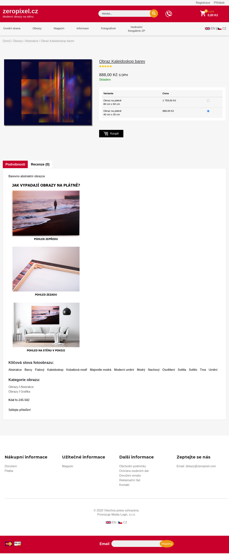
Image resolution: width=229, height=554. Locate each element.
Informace (79, 29)
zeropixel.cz (21, 13)
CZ (224, 29)
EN (213, 29)
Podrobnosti (15, 165)
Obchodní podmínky (132, 467)
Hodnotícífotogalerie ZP (131, 29)
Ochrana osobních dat (134, 471)
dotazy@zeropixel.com (201, 467)
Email (104, 544)
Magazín (56, 29)
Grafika (25, 392)
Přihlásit (219, 2)
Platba (9, 471)
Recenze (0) (40, 165)
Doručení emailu (130, 476)
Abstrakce (31, 41)
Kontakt (124, 485)
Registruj (167, 544)
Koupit (111, 134)
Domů (7, 41)
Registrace (203, 2)
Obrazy (35, 29)
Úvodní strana (11, 29)
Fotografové (104, 29)
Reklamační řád (129, 481)
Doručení (11, 467)
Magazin (67, 467)
